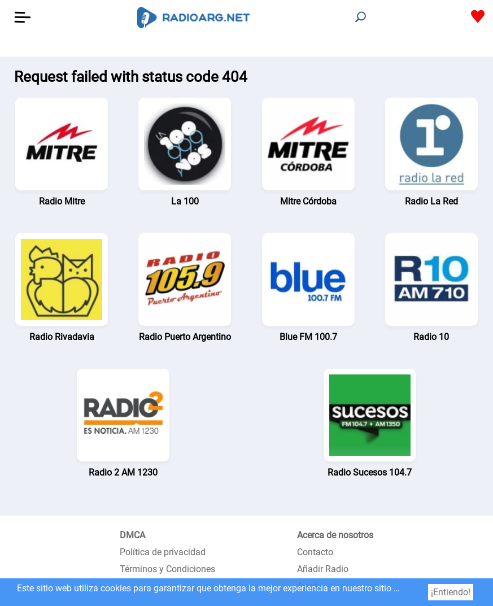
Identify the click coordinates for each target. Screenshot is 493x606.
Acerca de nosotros (335, 535)
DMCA (132, 535)
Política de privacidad (163, 552)
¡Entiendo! (450, 592)
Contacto (315, 552)
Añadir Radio (322, 569)
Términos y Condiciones (167, 569)
